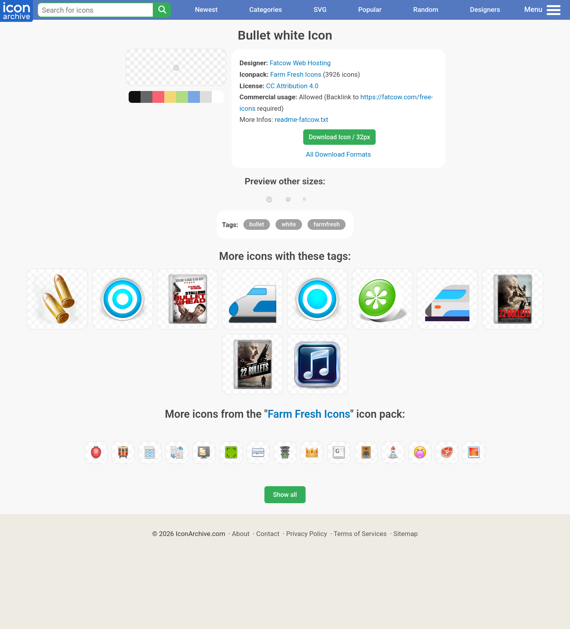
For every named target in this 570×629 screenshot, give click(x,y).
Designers (485, 9)
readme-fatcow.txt (301, 119)
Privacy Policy (306, 534)
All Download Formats (338, 154)
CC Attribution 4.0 (292, 86)
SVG (320, 9)
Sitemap (405, 534)
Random (425, 9)
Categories (265, 9)
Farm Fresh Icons (295, 74)
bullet (256, 224)
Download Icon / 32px (339, 137)
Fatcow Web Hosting (300, 63)
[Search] (162, 9)
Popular (370, 9)
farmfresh (327, 224)
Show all (285, 494)
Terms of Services (360, 534)
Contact (267, 534)
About (241, 534)
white (288, 224)
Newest (206, 9)
